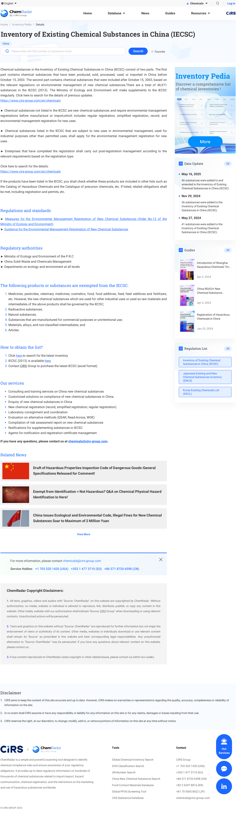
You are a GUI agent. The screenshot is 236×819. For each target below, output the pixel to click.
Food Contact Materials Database (133, 785)
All (227, 163)
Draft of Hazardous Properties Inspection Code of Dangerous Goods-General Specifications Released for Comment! (94, 470)
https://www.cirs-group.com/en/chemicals (30, 100)
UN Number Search (124, 772)
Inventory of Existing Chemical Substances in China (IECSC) (201, 362)
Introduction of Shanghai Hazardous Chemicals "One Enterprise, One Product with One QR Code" (213, 265)
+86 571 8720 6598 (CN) (121, 569)
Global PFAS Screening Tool (129, 791)
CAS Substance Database (128, 797)
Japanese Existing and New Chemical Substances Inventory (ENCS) (202, 377)
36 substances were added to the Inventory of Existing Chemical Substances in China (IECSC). (202, 206)
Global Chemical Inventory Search (132, 759)
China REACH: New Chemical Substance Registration (209, 291)
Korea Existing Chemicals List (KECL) (201, 392)
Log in (231, 3)
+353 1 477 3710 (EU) (86, 569)
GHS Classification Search (128, 766)
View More (83, 534)
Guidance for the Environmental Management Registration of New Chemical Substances (66, 229)
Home (4, 24)
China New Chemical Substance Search (136, 778)
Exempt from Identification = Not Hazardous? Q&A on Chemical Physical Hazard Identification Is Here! (97, 494)
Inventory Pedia (21, 24)
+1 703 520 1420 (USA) (52, 569)
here (19, 355)
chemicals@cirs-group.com (87, 441)
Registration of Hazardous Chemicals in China (213, 316)
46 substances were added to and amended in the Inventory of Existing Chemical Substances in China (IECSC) (205, 184)
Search (138, 51)
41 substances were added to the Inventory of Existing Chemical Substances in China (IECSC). (202, 228)
